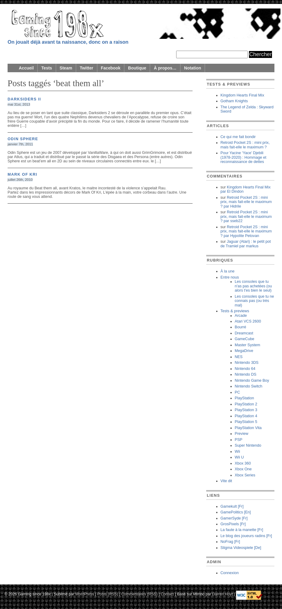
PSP (238, 440)
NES (239, 357)
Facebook (111, 68)
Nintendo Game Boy (252, 380)
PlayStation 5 (246, 422)
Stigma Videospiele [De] (240, 548)
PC (237, 392)
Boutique (137, 68)
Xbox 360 (243, 463)
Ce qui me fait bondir (238, 137)
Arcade (241, 315)
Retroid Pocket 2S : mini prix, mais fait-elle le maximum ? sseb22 (246, 216)
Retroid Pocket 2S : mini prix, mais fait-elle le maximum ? (245, 144)
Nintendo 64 (245, 369)
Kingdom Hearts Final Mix (242, 95)
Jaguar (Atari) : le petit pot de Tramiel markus (245, 243)
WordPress (84, 594)
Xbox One (243, 469)
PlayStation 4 (246, 416)
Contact (167, 594)
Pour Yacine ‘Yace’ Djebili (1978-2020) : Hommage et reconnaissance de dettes (243, 157)
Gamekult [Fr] (231, 506)
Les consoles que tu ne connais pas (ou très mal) (254, 300)
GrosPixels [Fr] (233, 524)
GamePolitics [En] (235, 512)
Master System (247, 345)
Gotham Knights (234, 101)
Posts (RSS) (107, 594)
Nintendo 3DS (246, 362)
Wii (237, 451)
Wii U (239, 457)
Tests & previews (234, 311)
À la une (227, 271)
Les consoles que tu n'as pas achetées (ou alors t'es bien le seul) (253, 286)
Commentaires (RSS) (139, 594)
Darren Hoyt (222, 594)
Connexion (229, 573)
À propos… (165, 68)
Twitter (86, 68)
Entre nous (229, 277)
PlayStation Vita (248, 428)
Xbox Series (245, 475)
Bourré (240, 327)
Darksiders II (24, 99)
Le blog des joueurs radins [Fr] (246, 536)
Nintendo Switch (248, 386)
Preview (241, 433)
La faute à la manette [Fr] (241, 530)
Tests (46, 68)
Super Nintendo (248, 445)
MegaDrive (244, 351)
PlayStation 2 (246, 404)
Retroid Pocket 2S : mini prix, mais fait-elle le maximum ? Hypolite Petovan (246, 231)
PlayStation (244, 398)
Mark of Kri (22, 174)
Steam (66, 68)
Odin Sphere (23, 139)
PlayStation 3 (246, 410)
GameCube (244, 339)
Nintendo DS (245, 374)
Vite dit (226, 481)
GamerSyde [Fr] (234, 518)
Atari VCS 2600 (248, 321)
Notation (192, 68)
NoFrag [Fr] (230, 542)
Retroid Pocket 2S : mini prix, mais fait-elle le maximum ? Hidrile (246, 201)
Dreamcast (244, 333)
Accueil (26, 68)
